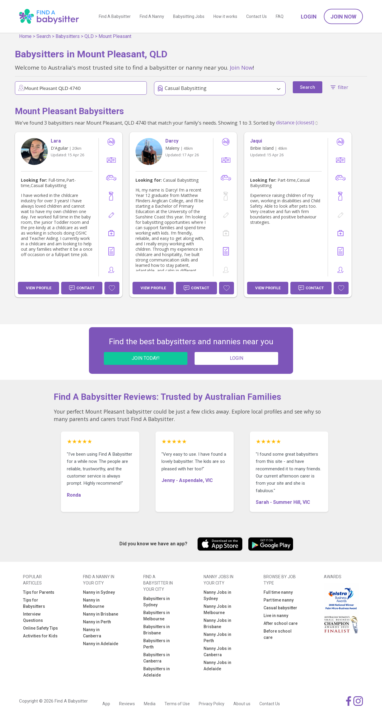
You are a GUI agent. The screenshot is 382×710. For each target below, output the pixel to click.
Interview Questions (33, 617)
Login (309, 16)
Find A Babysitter (115, 16)
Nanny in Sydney (99, 592)
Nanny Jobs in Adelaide (217, 665)
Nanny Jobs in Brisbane (217, 623)
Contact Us (256, 16)
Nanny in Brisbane (100, 614)
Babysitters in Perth (156, 643)
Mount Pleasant (114, 36)
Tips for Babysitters (34, 603)
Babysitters (68, 36)
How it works (225, 16)
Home (25, 36)
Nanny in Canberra (92, 632)
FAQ (280, 16)
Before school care (278, 634)
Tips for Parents (38, 592)
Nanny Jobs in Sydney (217, 595)
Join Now (343, 16)
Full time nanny (278, 592)
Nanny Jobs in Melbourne (217, 609)
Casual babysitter (280, 607)
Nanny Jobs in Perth (217, 637)
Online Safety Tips (40, 628)
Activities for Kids (40, 636)
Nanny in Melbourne (93, 603)
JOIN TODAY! (146, 358)
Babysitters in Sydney (156, 601)
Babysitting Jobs (188, 16)
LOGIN (236, 358)
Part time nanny (279, 600)
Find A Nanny (152, 16)
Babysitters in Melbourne (156, 615)
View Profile (38, 288)
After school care (281, 623)
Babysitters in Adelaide (156, 671)
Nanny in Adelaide (100, 643)
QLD (89, 36)
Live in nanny (276, 615)
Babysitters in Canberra (156, 657)
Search (43, 36)
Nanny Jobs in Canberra (217, 651)
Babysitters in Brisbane (156, 629)
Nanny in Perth (97, 621)
